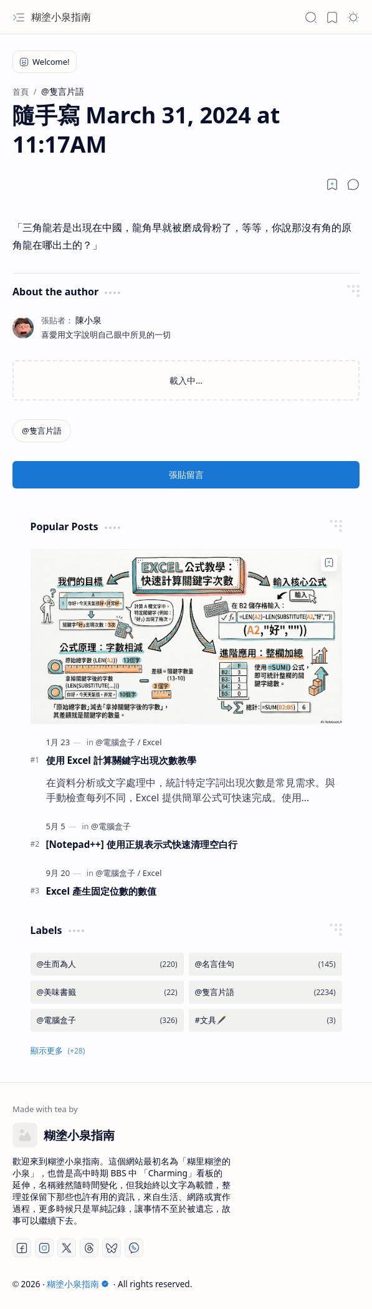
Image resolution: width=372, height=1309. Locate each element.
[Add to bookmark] (329, 562)
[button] (18, 17)
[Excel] (152, 742)
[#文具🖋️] (265, 1020)
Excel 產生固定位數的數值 (101, 891)
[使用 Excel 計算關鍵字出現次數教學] (186, 636)
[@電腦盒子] (117, 742)
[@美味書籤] (107, 992)
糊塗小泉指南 (61, 17)
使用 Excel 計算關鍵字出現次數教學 (121, 760)
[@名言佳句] (265, 964)
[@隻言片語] (41, 430)
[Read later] (332, 184)
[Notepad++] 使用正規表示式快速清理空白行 (141, 844)
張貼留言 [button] (186, 474)
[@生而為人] (107, 964)
